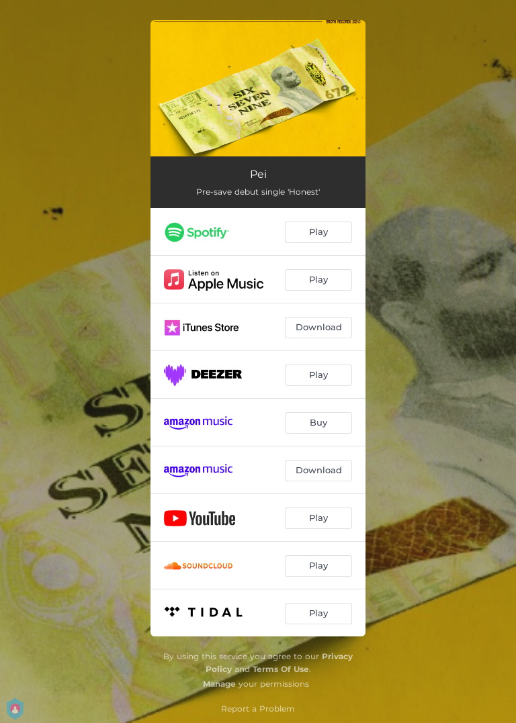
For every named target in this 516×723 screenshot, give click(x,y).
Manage (219, 684)
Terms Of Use (281, 669)
